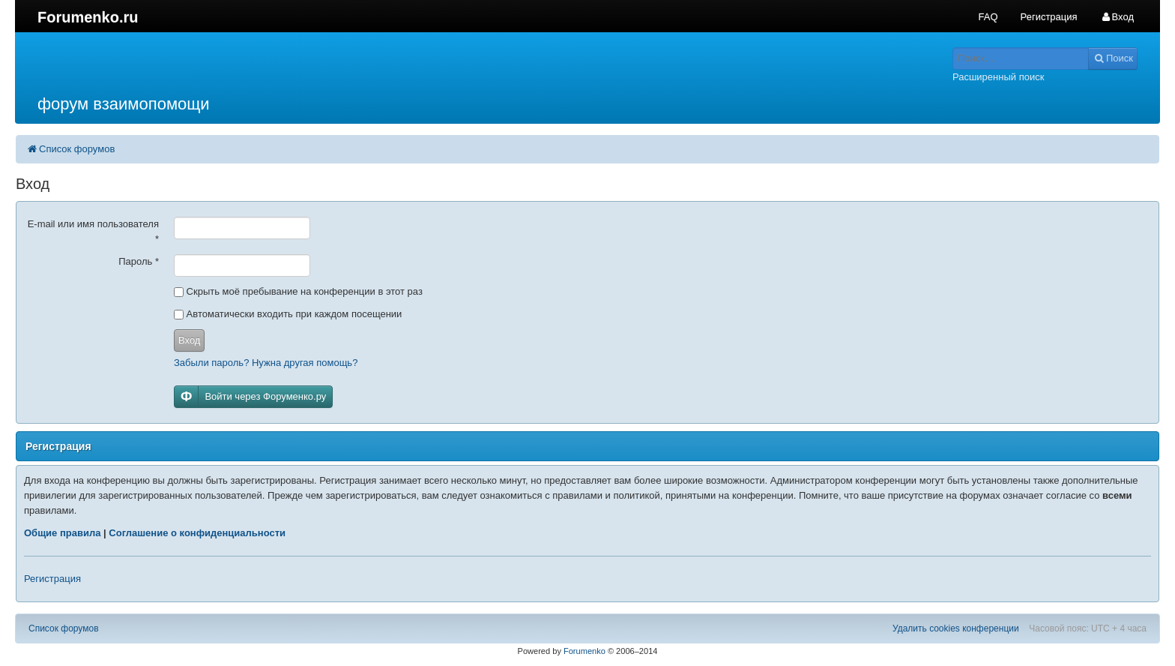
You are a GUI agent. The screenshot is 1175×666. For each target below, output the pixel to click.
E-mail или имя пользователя (93, 231)
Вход (189, 340)
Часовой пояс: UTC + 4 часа (1088, 628)
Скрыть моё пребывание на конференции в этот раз (298, 291)
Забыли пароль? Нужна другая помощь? (265, 362)
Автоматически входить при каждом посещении (288, 314)
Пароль (138, 261)
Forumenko (584, 651)
